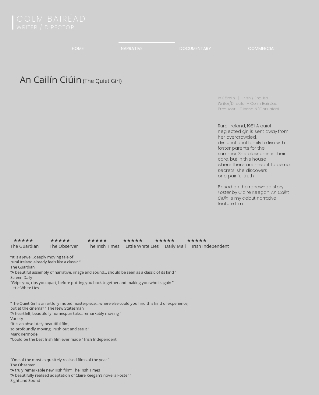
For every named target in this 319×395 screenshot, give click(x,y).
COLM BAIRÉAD (51, 18)
